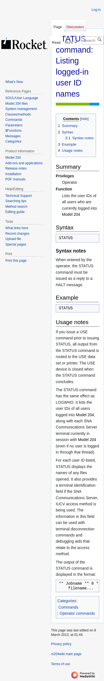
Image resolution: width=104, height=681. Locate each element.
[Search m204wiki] (93, 40)
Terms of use (60, 664)
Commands (68, 607)
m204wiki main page (66, 654)
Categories (66, 601)
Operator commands (77, 613)
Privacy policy (61, 644)
